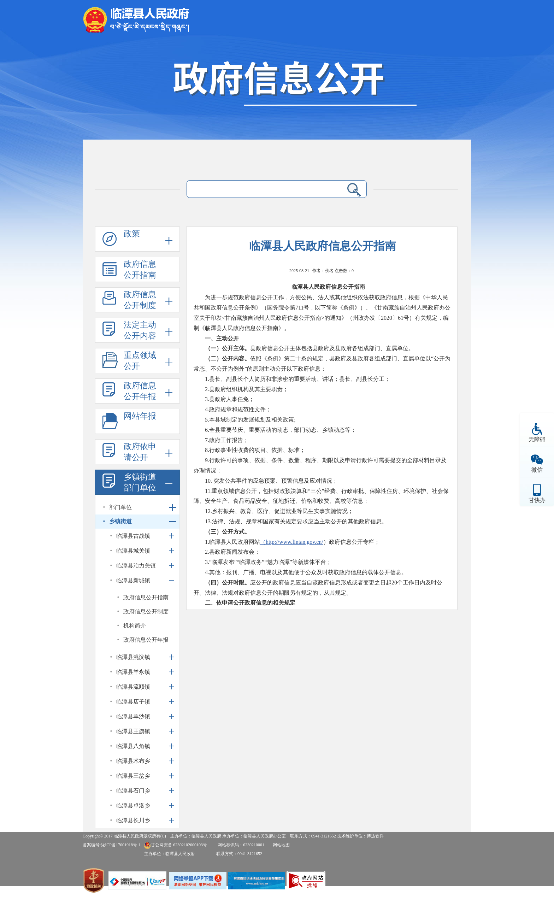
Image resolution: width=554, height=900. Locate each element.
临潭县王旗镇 (133, 731)
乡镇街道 (120, 521)
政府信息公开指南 (140, 270)
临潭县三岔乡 (133, 776)
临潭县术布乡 (133, 761)
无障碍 (537, 439)
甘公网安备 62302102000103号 (175, 844)
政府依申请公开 (140, 452)
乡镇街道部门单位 (140, 482)
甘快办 (537, 500)
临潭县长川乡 (133, 820)
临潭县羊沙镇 (133, 716)
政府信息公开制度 (140, 300)
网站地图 (281, 844)
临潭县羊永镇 (133, 672)
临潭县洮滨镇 (133, 657)
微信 (537, 470)
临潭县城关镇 (133, 551)
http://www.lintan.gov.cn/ (294, 542)
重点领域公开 (140, 361)
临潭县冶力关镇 (136, 566)
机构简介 (134, 626)
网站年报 (140, 416)
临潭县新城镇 (133, 580)
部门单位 (120, 507)
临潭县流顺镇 (133, 687)
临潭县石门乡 (133, 791)
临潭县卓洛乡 (133, 805)
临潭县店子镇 (133, 702)
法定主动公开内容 (140, 330)
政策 (132, 233)
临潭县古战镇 (133, 536)
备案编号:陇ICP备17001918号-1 (112, 844)
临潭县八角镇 (133, 746)
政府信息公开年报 (140, 391)
